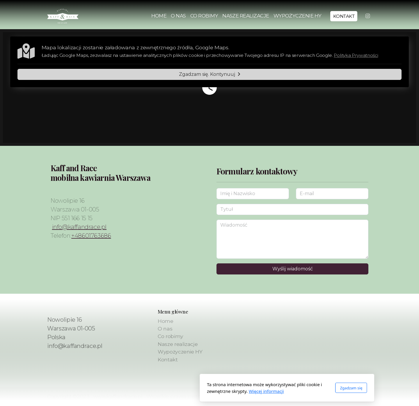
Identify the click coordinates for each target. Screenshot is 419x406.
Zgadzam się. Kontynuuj (209, 74)
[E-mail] (332, 193)
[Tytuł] (292, 209)
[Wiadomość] (292, 239)
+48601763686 (91, 235)
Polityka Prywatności (356, 55)
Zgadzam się (273, 388)
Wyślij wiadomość (292, 269)
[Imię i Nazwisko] (252, 193)
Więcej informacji (189, 391)
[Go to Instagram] (367, 16)
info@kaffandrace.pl (79, 226)
